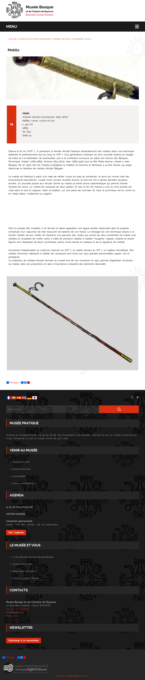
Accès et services (21, 469)
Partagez (12, 382)
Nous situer (12, 616)
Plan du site (82, 675)
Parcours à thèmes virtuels (55, 39)
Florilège (77, 39)
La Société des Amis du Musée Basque (33, 557)
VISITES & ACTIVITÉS (28, 39)
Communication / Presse (25, 578)
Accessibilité (18, 476)
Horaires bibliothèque (23, 483)
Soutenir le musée (22, 564)
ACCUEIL (12, 39)
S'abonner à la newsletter (23, 640)
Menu (11, 26)
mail (22, 612)
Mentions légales (65, 675)
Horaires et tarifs (21, 462)
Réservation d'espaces (24, 571)
